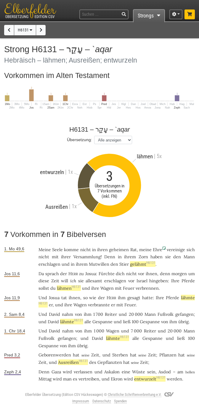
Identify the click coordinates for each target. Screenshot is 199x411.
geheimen (119, 249)
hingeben (158, 280)
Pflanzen (167, 355)
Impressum (80, 401)
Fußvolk (166, 314)
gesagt (133, 297)
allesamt (94, 280)
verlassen (83, 372)
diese (43, 280)
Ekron (117, 379)
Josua (90, 273)
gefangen (184, 314)
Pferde (188, 280)
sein (151, 372)
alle (87, 321)
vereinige (176, 249)
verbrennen (147, 288)
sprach (52, 273)
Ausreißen (73, 362)
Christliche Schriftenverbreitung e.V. (134, 394)
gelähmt (142, 264)
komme (71, 249)
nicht (85, 249)
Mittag (45, 379)
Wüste (138, 372)
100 (135, 321)
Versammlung (87, 256)
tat (64, 297)
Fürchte (107, 273)
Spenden (120, 401)
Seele (57, 249)
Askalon (112, 372)
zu (81, 273)
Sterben (120, 355)
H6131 (25, 30)
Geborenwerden (54, 355)
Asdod (164, 372)
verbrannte (99, 305)
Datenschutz (101, 401)
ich (73, 280)
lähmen (69, 288)
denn (165, 273)
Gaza (56, 372)
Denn (109, 256)
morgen (179, 273)
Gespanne (102, 321)
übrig (183, 321)
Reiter (111, 314)
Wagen (107, 288)
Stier (124, 264)
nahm (67, 314)
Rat (133, 249)
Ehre (157, 249)
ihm (88, 314)
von (78, 314)
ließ (127, 321)
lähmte (71, 321)
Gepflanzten (109, 362)
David (54, 314)
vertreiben (88, 379)
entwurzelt (150, 379)
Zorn (143, 256)
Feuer (128, 288)
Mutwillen (99, 264)
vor (141, 273)
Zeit (55, 280)
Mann (189, 256)
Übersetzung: (79, 139)
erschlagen (49, 264)
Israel (142, 280)
